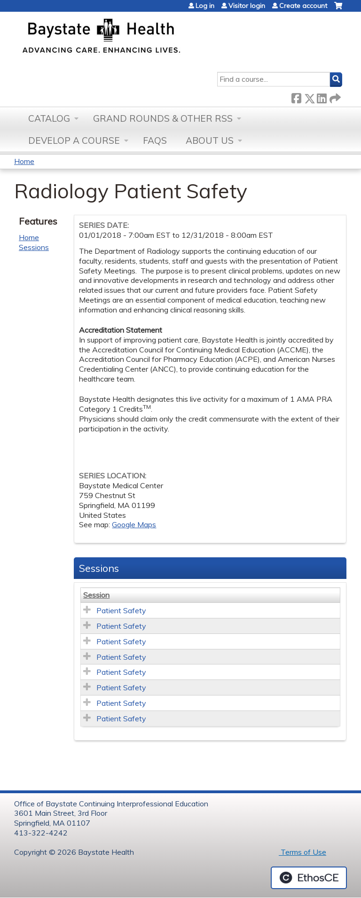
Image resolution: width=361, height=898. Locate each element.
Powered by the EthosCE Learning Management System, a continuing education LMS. (309, 878)
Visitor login (246, 5)
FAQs (155, 140)
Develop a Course (74, 140)
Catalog (49, 118)
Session (96, 595)
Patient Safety (121, 610)
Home (24, 161)
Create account (303, 5)
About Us (210, 140)
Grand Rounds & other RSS (163, 118)
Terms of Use (302, 852)
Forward (334, 96)
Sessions (34, 247)
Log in (205, 5)
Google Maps (134, 524)
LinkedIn (321, 96)
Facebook (296, 96)
